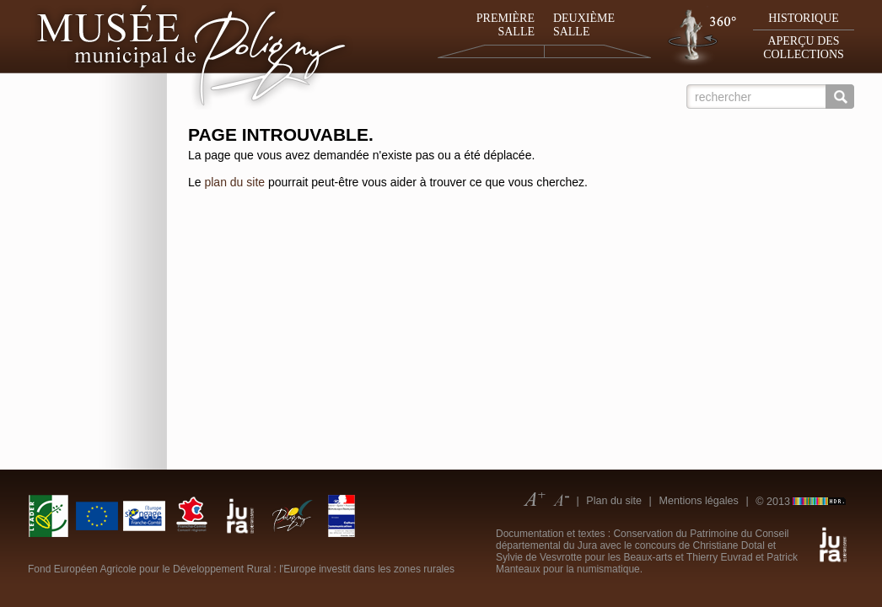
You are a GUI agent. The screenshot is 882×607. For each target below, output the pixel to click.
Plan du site (614, 501)
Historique (803, 18)
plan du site (234, 182)
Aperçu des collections (803, 48)
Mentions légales (699, 501)
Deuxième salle (584, 25)
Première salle (505, 25)
